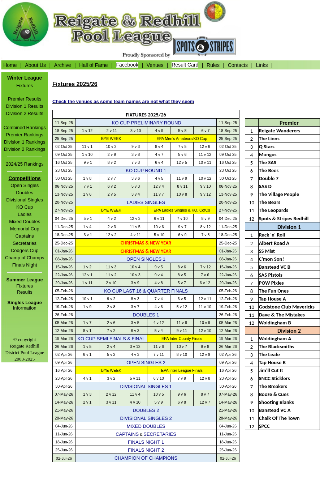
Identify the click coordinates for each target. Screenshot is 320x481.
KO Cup (24, 207)
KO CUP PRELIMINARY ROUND (146, 122)
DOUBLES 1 (146, 315)
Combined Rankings (25, 127)
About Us (35, 65)
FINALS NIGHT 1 (146, 442)
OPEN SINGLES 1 (145, 259)
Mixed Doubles (24, 221)
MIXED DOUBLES (146, 426)
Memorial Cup (24, 228)
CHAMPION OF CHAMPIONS (145, 458)
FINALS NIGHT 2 (146, 450)
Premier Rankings (24, 134)
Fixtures (24, 85)
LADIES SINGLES (146, 202)
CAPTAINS (127, 434)
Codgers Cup (25, 250)
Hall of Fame (93, 65)
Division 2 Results (24, 113)
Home (10, 65)
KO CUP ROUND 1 (146, 170)
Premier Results (24, 99)
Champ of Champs (24, 257)
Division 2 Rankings (24, 149)
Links (262, 65)
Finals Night (24, 265)
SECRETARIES (159, 434)
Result (23, 292)
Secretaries (24, 243)
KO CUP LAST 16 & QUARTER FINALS (146, 291)
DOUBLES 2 (146, 410)
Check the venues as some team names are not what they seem (123, 101)
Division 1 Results (24, 106)
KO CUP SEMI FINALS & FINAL (111, 338)
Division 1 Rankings (24, 142)
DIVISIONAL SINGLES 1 (146, 386)
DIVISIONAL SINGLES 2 (146, 418)
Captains (25, 236)
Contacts (238, 65)
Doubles (24, 192)
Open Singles (24, 185)
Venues (155, 65)
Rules (213, 65)
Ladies (24, 214)
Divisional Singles (24, 200)
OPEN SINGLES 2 (145, 362)
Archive (62, 65)
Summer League (25, 279)
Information (24, 308)
